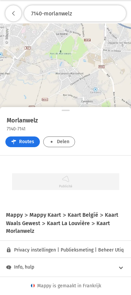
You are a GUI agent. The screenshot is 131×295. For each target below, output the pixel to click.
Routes (22, 141)
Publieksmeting (77, 250)
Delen (59, 141)
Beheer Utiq (111, 250)
